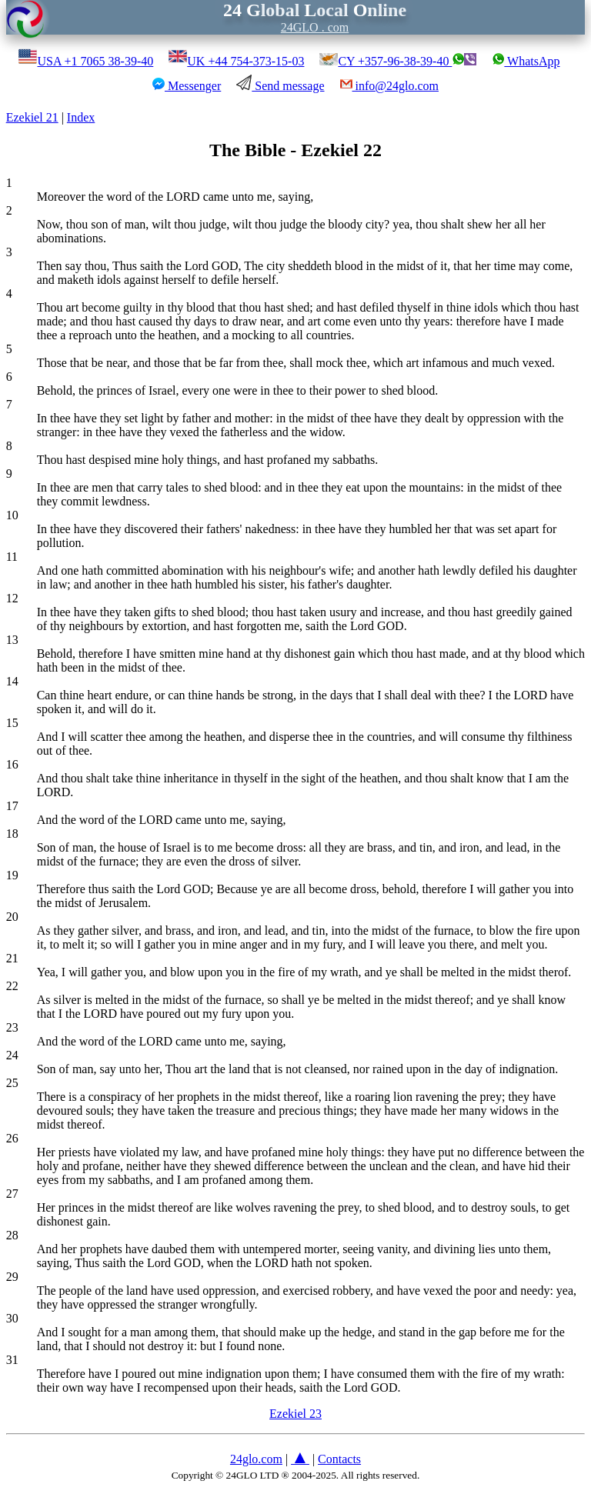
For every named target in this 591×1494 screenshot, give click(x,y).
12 (12, 598)
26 (12, 1138)
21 (12, 958)
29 (12, 1276)
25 (12, 1082)
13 (12, 639)
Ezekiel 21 (32, 117)
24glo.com (256, 1459)
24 (12, 1055)
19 (12, 875)
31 (12, 1359)
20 (12, 916)
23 (12, 1027)
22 (12, 985)
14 (12, 681)
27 (12, 1193)
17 (12, 805)
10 (12, 515)
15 (12, 722)
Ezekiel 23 (295, 1413)
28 (12, 1235)
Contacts (339, 1459)
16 (12, 764)
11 (12, 556)
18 (12, 833)
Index (81, 117)
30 (12, 1318)
